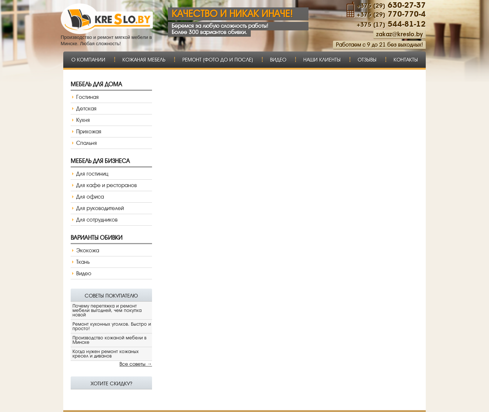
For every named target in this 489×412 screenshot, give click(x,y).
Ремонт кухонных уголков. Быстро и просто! (111, 326)
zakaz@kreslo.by (399, 34)
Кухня (83, 120)
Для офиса (90, 196)
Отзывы (367, 60)
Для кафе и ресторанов (106, 185)
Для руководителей (100, 208)
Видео (278, 60)
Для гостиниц (92, 173)
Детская (86, 108)
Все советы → (135, 364)
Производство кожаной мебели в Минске (109, 340)
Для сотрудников (97, 219)
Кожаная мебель (143, 60)
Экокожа (87, 250)
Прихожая (88, 131)
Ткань (83, 262)
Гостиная (87, 97)
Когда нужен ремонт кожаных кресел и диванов (105, 354)
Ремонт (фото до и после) (217, 60)
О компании (88, 60)
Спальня (86, 143)
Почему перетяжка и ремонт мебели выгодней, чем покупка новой (107, 310)
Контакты (406, 60)
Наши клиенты (322, 60)
